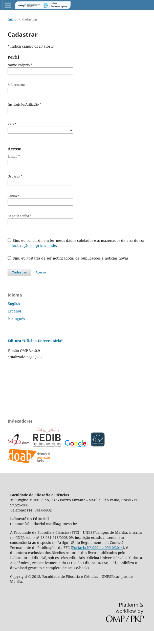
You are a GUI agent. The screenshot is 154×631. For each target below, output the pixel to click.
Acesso (40, 272)
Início (12, 19)
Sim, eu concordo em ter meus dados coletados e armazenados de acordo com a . (77, 243)
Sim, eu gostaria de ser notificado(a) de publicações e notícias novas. (68, 258)
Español (14, 311)
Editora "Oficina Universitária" (35, 340)
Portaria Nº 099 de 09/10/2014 (97, 547)
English (14, 303)
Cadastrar (19, 272)
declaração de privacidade (33, 245)
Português (16, 318)
